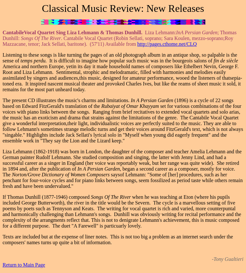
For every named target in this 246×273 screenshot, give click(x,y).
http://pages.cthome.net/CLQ (167, 44)
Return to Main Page (24, 265)
